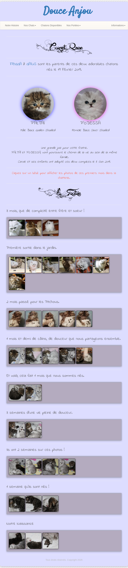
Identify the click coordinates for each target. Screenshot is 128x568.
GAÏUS (31, 64)
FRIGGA (16, 64)
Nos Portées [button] (74, 25)
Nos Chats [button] (30, 25)
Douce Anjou (67, 11)
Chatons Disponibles (51, 25)
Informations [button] (118, 25)
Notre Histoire (12, 25)
